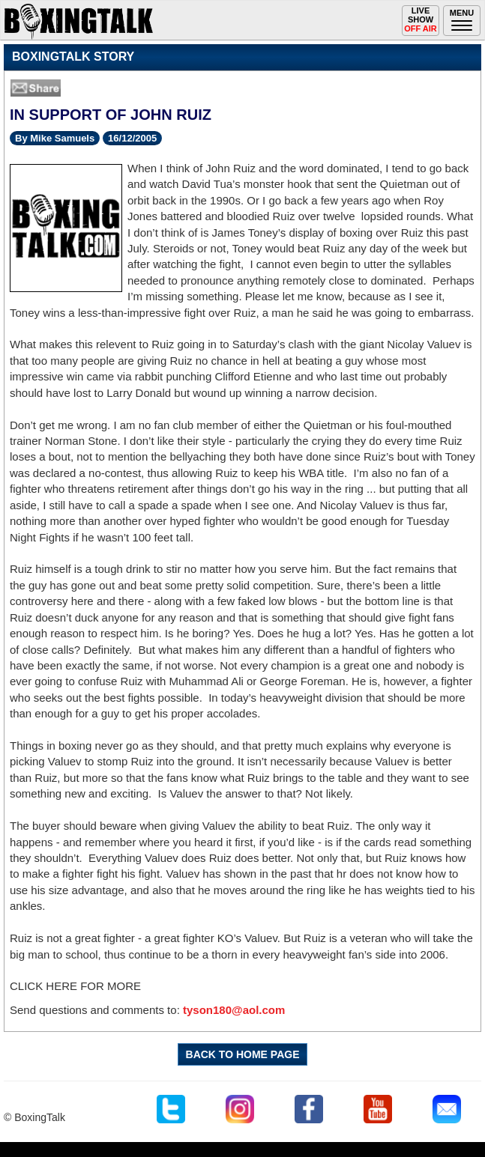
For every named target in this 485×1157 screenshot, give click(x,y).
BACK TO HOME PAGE (243, 1054)
